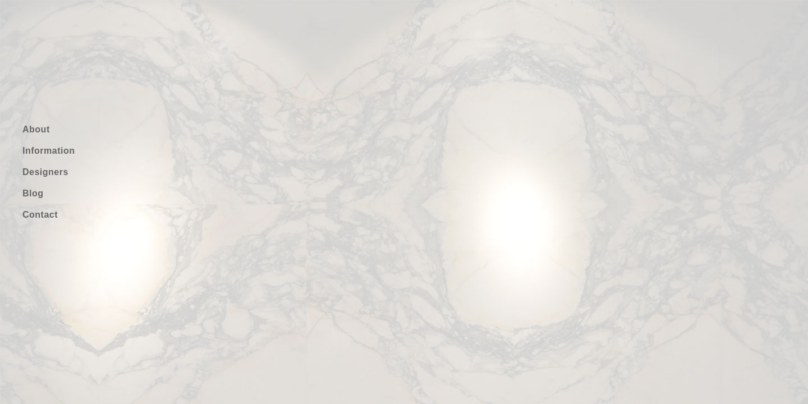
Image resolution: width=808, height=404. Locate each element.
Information (48, 150)
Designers (45, 172)
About (36, 129)
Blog (33, 193)
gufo (63, 54)
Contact (40, 214)
